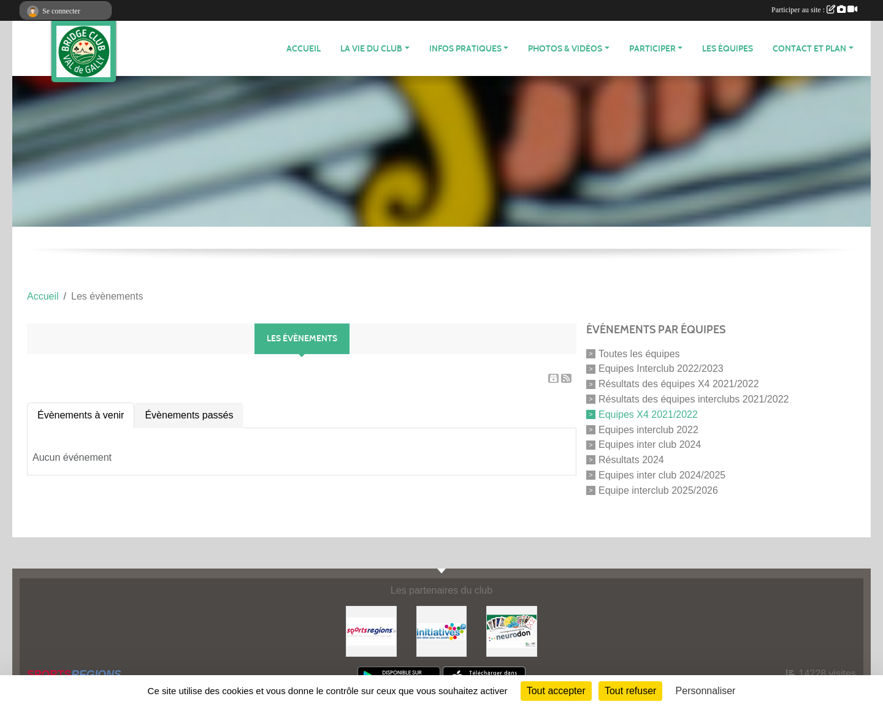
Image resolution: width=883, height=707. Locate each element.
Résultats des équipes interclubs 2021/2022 (693, 399)
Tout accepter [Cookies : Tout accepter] (556, 691)
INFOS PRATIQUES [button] (465, 48)
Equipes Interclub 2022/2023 (661, 368)
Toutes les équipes (639, 353)
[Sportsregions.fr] (371, 631)
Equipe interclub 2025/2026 (658, 490)
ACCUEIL (303, 48)
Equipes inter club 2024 (649, 444)
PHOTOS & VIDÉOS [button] (565, 48)
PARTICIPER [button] (652, 48)
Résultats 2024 (631, 460)
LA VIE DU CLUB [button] (371, 48)
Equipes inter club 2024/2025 (661, 475)
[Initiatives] (441, 631)
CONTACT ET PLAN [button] (809, 48)
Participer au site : (814, 10)
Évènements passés (189, 415)
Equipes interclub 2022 (648, 429)
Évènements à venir (80, 415)
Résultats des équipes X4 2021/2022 (678, 384)
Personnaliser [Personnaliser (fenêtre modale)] (706, 691)
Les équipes (727, 48)
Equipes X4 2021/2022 (648, 414)
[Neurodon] (511, 631)
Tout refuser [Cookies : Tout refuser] (630, 691)
